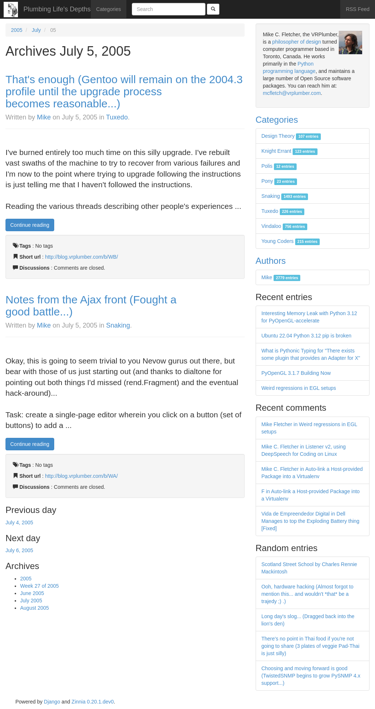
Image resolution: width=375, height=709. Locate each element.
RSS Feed (358, 9)
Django (52, 702)
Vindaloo (284, 226)
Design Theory (291, 136)
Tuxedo (117, 117)
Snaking (118, 325)
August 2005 (34, 608)
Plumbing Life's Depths (57, 9)
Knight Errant (289, 151)
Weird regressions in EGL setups (298, 388)
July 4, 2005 (19, 522)
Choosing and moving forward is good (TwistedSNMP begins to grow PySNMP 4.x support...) (310, 675)
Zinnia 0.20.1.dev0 (92, 702)
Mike (44, 117)
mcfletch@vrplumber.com (292, 93)
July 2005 (31, 600)
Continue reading (29, 225)
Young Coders (290, 241)
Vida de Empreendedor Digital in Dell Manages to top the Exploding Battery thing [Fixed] (310, 521)
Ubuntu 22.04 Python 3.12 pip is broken (306, 336)
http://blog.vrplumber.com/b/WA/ (81, 476)
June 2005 (32, 593)
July (36, 30)
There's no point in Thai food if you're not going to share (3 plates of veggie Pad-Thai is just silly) (310, 646)
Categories (108, 9)
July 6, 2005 (19, 550)
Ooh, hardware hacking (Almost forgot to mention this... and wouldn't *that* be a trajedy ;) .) (307, 594)
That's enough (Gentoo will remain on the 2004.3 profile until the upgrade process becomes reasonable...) (124, 91)
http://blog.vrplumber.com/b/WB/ (81, 257)
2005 (16, 30)
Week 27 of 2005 (39, 586)
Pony (279, 181)
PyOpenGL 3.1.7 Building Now (296, 373)
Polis (279, 166)
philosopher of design (296, 42)
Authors (271, 261)
